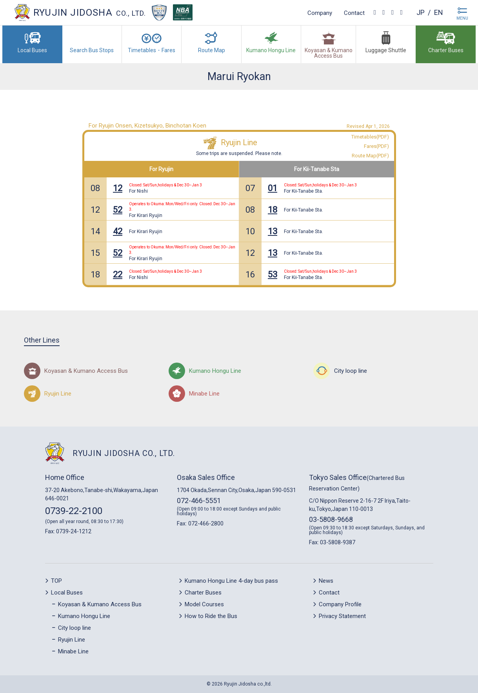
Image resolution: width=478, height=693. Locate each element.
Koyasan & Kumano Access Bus (100, 604)
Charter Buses (203, 592)
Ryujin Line (239, 142)
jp (420, 12)
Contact (354, 12)
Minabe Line (73, 651)
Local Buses (67, 592)
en (438, 12)
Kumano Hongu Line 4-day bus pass (231, 580)
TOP (56, 580)
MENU (462, 18)
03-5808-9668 (331, 519)
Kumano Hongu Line (84, 616)
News (326, 580)
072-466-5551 (199, 500)
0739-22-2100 (73, 510)
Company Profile (340, 604)
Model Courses (204, 604)
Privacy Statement (342, 616)
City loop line (74, 627)
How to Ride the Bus (211, 616)
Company (319, 12)
